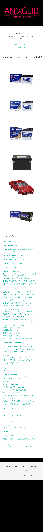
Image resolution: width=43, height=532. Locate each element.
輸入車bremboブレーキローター (11, 335)
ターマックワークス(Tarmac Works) (12, 381)
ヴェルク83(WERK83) (30, 377)
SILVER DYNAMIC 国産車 (9, 249)
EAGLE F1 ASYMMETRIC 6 (10, 359)
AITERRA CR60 (28, 446)
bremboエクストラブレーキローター (12, 338)
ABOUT (16, 466)
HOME (8, 466)
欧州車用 (33, 438)
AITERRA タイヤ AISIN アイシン (11, 444)
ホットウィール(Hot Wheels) (10, 395)
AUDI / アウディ (7, 277)
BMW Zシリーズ (17, 348)
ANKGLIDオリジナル (8, 241)
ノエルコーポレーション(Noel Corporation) (14, 389)
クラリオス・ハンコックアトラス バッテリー (14, 255)
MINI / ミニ (28, 281)
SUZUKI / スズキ (18, 294)
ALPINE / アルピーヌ (26, 296)
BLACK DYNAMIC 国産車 (9, 251)
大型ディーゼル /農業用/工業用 (17, 439)
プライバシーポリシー (12, 471)
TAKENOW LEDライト (8, 415)
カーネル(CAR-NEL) (8, 378)
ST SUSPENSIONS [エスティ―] (11, 309)
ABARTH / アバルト (8, 275)
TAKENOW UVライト (22, 415)
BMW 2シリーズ (23, 345)
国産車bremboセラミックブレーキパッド (13, 329)
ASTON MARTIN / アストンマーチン (12, 297)
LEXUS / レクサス (18, 291)
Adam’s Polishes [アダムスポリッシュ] (13, 263)
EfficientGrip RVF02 (8, 363)
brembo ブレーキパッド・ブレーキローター (14, 325)
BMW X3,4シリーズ (19, 349)
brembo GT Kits (27, 338)
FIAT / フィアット (7, 300)
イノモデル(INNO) (25, 404)
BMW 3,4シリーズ (7, 346)
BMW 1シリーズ (13, 345)
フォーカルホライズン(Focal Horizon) (12, 394)
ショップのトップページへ (21, 44)
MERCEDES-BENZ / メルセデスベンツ (13, 281)
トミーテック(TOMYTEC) (9, 386)
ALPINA (5, 351)
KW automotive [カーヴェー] (10, 289)
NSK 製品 (5, 431)
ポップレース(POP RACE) (26, 395)
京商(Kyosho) (18, 378)
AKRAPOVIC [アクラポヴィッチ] (11, 271)
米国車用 (5, 439)
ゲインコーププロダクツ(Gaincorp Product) (14, 380)
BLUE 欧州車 (31, 248)
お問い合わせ (21, 47)
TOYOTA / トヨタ (7, 284)
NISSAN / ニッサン (8, 283)
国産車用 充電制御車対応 (22, 438)
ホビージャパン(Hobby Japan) (10, 397)
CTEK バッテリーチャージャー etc (12, 409)
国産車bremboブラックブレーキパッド (12, 327)
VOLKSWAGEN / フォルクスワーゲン (23, 284)
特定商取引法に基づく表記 (29, 471)
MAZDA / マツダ (29, 291)
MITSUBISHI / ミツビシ (9, 293)
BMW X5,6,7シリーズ (31, 349)
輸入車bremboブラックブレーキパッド (12, 332)
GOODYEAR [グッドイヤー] (10, 355)
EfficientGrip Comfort (8, 362)
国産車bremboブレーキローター (11, 330)
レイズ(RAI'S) (27, 400)
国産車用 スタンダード (8, 438)
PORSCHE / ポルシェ (20, 283)
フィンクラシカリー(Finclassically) (12, 392)
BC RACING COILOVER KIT (10, 267)
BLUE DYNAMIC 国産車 (24, 249)
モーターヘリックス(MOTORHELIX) (12, 400)
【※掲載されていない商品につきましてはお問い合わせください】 (19, 274)
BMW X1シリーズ (28, 348)
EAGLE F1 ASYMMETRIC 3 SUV (11, 360)
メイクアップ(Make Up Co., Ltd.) (11, 398)
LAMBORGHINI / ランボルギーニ (11, 280)
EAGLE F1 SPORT (24, 357)
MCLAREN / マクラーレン (28, 280)
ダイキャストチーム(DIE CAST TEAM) (13, 383)
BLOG (24, 466)
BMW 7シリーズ (7, 348)
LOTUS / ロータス (7, 302)
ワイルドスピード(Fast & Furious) (11, 401)
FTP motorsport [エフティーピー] (12, 342)
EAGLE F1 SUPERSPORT (10, 357)
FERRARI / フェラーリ (23, 278)
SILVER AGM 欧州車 (8, 248)
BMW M (5, 345)
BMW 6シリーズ (29, 346)
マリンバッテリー (31, 439)
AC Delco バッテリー (8, 436)
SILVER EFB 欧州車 (21, 248)
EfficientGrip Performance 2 (29, 360)
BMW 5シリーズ (18, 346)
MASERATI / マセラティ (20, 302)
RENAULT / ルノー (33, 283)
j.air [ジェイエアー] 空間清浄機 (11, 368)
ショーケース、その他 (28, 401)
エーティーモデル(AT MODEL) (10, 404)
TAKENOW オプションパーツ (11, 417)
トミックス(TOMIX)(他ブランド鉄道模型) (13, 387)
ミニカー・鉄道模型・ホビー (10, 374)
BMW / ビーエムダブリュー (20, 277)
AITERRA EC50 (7, 446)
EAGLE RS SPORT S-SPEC (27, 359)
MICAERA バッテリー (8, 421)
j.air (4, 370)
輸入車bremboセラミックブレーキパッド (13, 333)
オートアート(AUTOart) (24, 403)
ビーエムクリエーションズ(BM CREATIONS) (14, 390)
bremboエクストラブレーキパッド (11, 337)
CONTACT (34, 466)
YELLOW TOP (14, 427)
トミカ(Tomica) (25, 384)
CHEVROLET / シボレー (9, 278)
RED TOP (5, 427)
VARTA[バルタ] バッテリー (10, 245)
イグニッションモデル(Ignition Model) (12, 377)
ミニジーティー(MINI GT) (9, 403)
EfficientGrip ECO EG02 (22, 362)
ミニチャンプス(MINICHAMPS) (29, 397)
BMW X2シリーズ (7, 349)
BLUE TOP (22, 427)
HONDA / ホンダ (7, 291)
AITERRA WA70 (17, 446)
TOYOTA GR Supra (14, 351)
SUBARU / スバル (7, 294)
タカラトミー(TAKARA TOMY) (10, 384)
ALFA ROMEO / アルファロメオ (23, 275)
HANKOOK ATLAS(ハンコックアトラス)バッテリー (16, 259)
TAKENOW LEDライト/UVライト (11, 413)
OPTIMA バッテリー (8, 425)
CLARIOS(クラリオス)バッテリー (11, 257)
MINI (22, 351)
